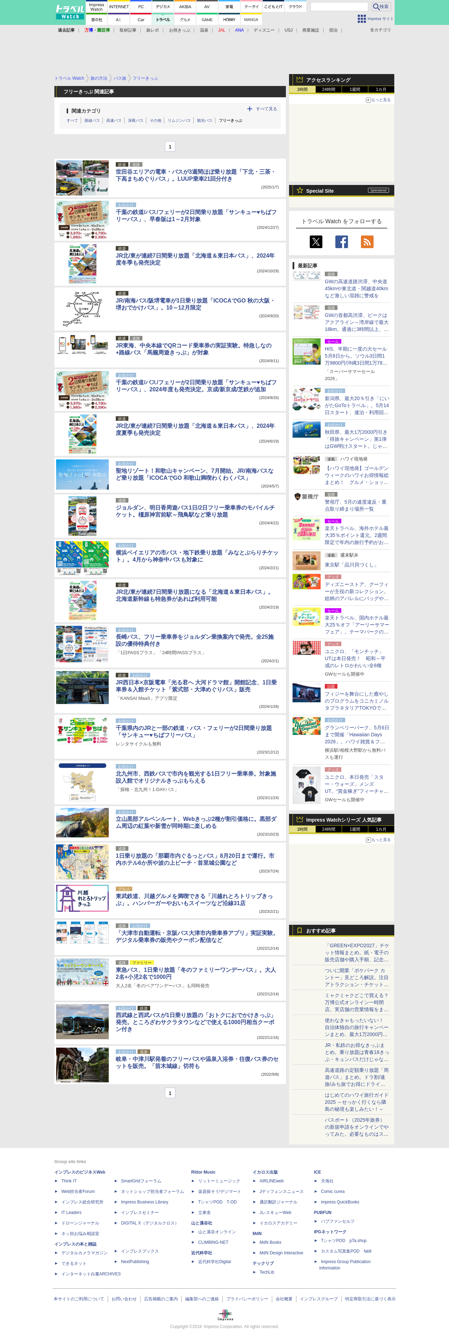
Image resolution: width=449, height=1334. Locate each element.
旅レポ (152, 30)
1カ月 (381, 89)
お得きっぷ (179, 30)
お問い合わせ (124, 1298)
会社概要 (284, 1298)
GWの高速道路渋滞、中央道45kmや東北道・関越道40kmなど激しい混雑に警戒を (356, 288)
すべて (72, 120)
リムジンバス (179, 120)
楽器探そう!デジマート (219, 1191)
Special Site (320, 191)
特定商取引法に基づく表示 (370, 1298)
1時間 (302, 89)
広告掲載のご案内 (161, 1298)
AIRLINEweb (272, 1181)
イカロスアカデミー (278, 1223)
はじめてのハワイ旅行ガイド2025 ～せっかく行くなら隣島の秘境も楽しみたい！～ (357, 1102)
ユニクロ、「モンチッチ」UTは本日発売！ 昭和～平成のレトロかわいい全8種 (355, 658)
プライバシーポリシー (247, 1298)
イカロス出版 (265, 1172)
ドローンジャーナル (80, 1223)
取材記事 (128, 30)
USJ (289, 30)
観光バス (205, 120)
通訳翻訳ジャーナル (278, 1202)
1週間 (355, 89)
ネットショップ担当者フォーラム (152, 1191)
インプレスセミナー (140, 1212)
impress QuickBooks (340, 1202)
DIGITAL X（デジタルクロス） (150, 1223)
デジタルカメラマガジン (84, 1252)
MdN (257, 1233)
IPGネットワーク (330, 1231)
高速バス (114, 120)
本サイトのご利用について (79, 1298)
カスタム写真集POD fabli (346, 1251)
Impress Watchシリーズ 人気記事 (344, 820)
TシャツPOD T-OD (217, 1202)
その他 (155, 120)
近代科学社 (201, 1252)
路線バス (92, 120)
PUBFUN (322, 1212)
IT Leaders (71, 1212)
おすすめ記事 (321, 931)
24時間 (328, 89)
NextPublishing (135, 1261)
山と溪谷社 (201, 1223)
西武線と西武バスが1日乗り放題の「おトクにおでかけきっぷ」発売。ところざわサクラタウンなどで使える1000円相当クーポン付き (196, 1022)
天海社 (327, 1181)
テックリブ (263, 1263)
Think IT (68, 1181)
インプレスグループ (319, 1298)
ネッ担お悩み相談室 (80, 1233)
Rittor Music (203, 1172)
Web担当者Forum (78, 1191)
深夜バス (135, 120)
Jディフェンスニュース (282, 1191)
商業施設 (310, 30)
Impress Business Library (144, 1202)
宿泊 (333, 30)
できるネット (74, 1263)
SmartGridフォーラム (141, 1181)
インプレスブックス (140, 1251)
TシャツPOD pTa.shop (344, 1240)
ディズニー (264, 30)
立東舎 (204, 1212)
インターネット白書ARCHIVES (91, 1274)
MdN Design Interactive (281, 1252)
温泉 (204, 30)
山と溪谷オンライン (217, 1231)
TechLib (267, 1272)
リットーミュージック (219, 1181)
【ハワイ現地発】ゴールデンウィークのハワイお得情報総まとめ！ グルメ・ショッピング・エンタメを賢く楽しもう (357, 482)
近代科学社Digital (214, 1261)
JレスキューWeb (275, 1212)
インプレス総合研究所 (82, 1202)
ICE (317, 1172)
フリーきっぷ (230, 120)
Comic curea (332, 1191)
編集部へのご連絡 (202, 1298)
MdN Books (270, 1242)
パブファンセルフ (338, 1221)
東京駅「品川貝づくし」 (352, 565)
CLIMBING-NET (213, 1242)
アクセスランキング (328, 80)
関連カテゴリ (86, 110)
